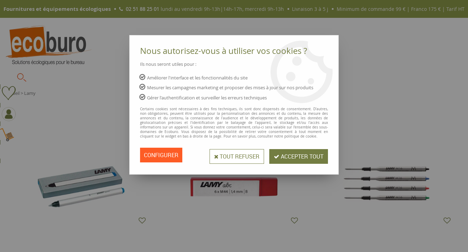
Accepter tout (297, 155)
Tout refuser (233, 155)
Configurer (161, 155)
